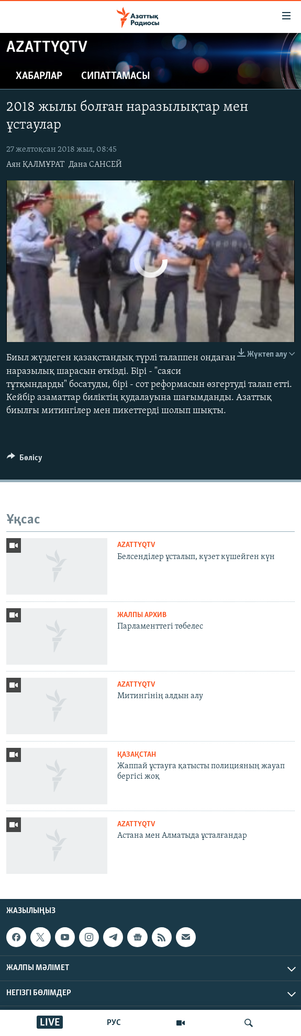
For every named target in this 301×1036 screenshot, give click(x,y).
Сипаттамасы (115, 76)
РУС (114, 1023)
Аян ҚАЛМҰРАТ (35, 165)
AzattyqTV (136, 545)
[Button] (24, 460)
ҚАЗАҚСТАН (136, 755)
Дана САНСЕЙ (95, 165)
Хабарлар (39, 76)
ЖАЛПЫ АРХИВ (141, 615)
